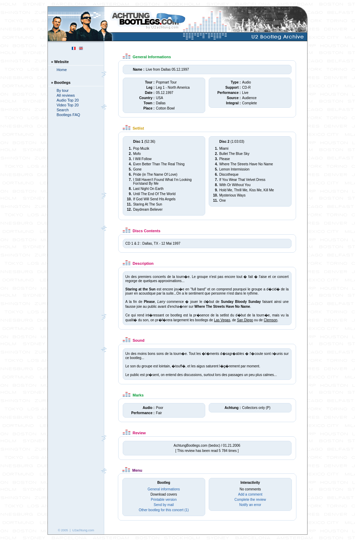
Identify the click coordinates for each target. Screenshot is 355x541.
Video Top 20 (68, 105)
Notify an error (250, 505)
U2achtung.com (83, 530)
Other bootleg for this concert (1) (164, 510)
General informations (164, 489)
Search (63, 110)
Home (62, 70)
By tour (63, 90)
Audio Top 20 (68, 100)
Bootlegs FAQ (68, 115)
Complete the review (250, 499)
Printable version (163, 499)
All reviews (66, 95)
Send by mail (164, 505)
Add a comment (250, 494)
